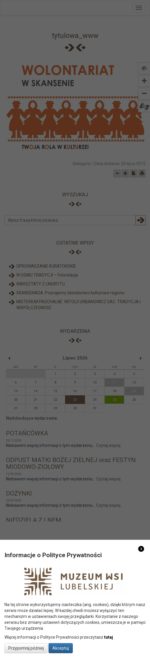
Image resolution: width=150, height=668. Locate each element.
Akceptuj (60, 648)
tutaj (108, 637)
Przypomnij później (26, 648)
